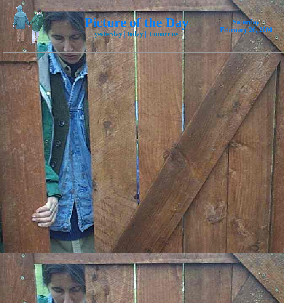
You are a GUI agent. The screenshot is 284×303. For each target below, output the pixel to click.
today (135, 33)
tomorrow (164, 33)
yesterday (108, 33)
